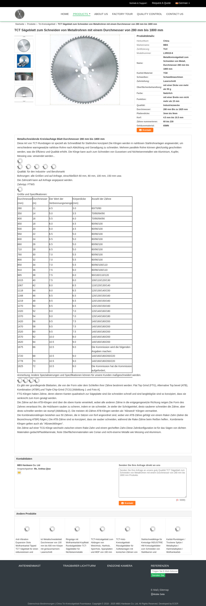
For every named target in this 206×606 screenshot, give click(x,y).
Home (65, 14)
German (185, 2)
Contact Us (174, 14)
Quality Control (149, 14)
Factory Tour (122, 14)
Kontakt (147, 130)
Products (80, 14)
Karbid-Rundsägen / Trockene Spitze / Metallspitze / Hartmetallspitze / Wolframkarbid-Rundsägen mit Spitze (176, 547)
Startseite (19, 24)
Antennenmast (30, 565)
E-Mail (154, 589)
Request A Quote (161, 3)
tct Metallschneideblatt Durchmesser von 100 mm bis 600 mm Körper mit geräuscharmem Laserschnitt (52, 545)
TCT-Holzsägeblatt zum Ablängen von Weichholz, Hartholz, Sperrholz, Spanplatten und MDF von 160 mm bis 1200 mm (102, 547)
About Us (101, 14)
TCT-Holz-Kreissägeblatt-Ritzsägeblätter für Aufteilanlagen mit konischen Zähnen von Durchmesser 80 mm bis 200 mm (127, 549)
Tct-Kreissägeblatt (46, 24)
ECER (175, 603)
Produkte (31, 24)
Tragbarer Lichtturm (79, 565)
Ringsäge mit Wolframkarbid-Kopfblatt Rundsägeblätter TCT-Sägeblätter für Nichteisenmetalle (77, 545)
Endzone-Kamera (119, 565)
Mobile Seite (158, 594)
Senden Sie (158, 575)
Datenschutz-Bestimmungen (41, 603)
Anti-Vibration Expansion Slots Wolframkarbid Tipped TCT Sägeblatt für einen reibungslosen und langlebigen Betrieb (27, 547)
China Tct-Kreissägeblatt (67, 603)
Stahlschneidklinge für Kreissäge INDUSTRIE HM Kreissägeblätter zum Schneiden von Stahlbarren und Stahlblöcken (152, 547)
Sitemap (164, 589)
